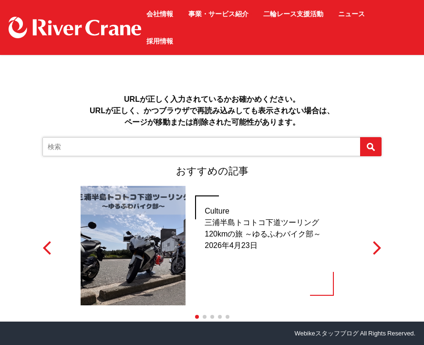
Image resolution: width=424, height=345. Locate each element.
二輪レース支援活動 (293, 14)
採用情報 (159, 41)
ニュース (351, 14)
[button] (197, 317)
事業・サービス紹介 (218, 14)
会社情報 (159, 14)
